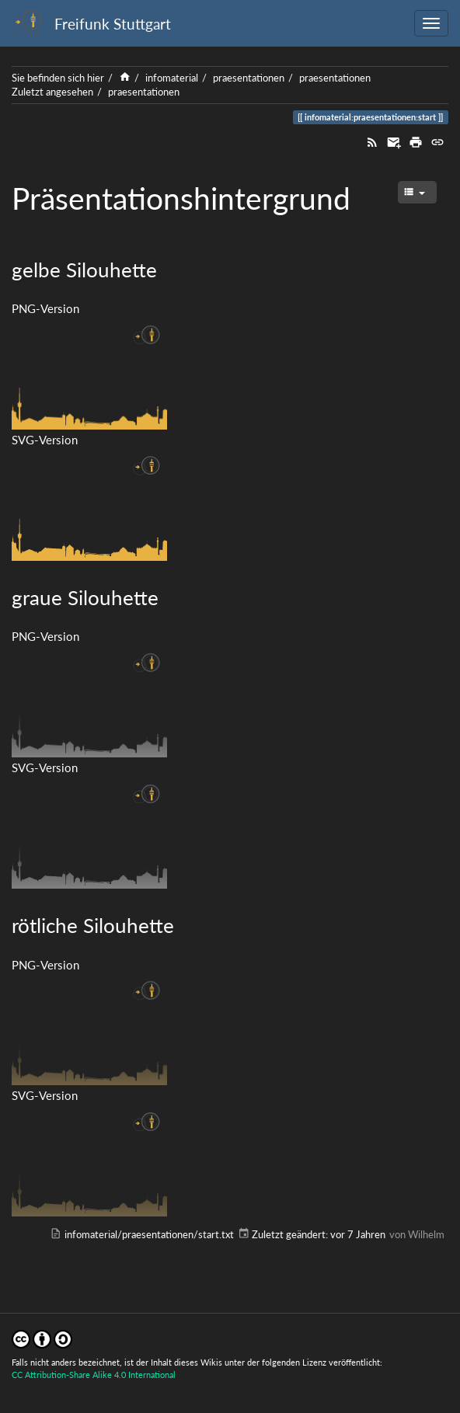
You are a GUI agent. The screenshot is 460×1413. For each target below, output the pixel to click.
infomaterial (171, 77)
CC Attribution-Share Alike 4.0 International (94, 1374)
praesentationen (248, 77)
